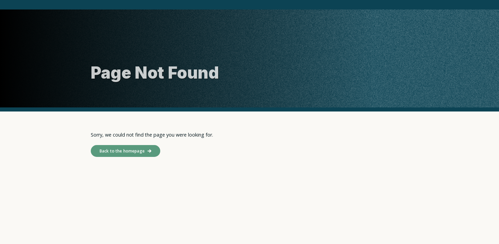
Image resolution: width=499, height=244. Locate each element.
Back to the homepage (122, 151)
